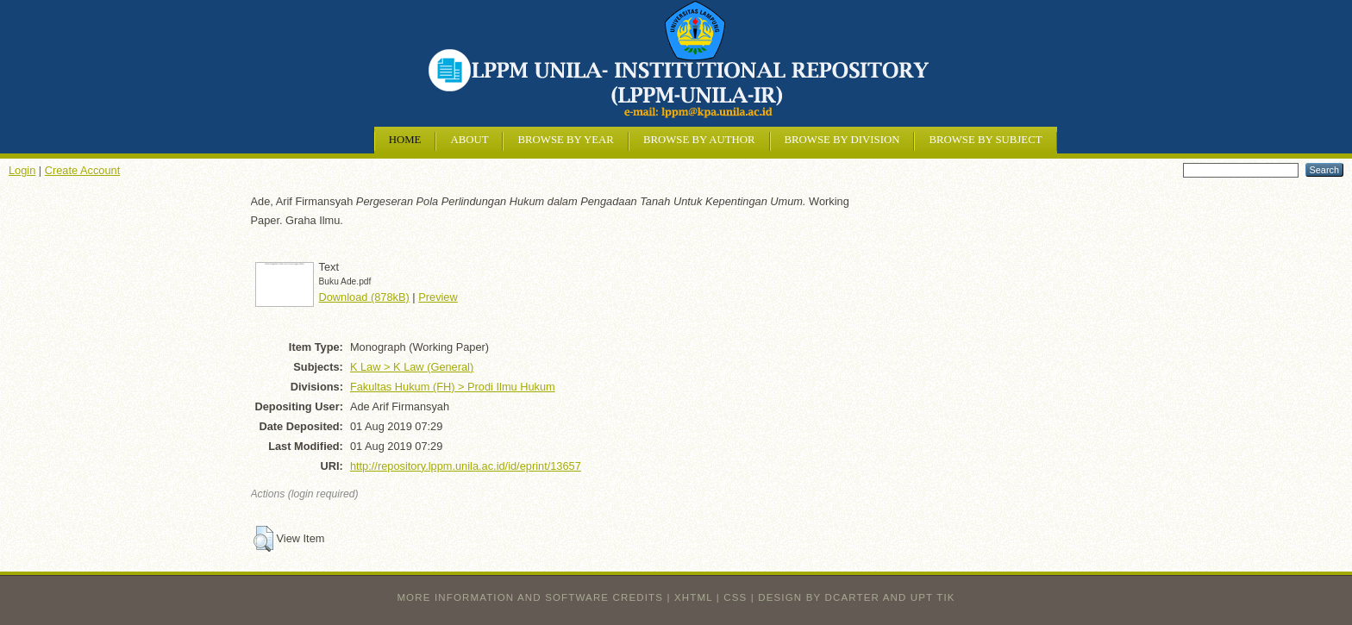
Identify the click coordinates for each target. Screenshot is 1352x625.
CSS (735, 597)
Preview (438, 297)
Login (22, 170)
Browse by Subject (985, 140)
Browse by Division (842, 140)
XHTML (693, 597)
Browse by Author (699, 140)
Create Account (83, 170)
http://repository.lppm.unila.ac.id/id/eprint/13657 (465, 465)
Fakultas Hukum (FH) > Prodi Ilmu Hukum (452, 386)
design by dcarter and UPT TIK (856, 597)
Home (405, 140)
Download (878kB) (364, 297)
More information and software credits (530, 597)
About (469, 140)
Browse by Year (565, 140)
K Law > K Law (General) (411, 366)
